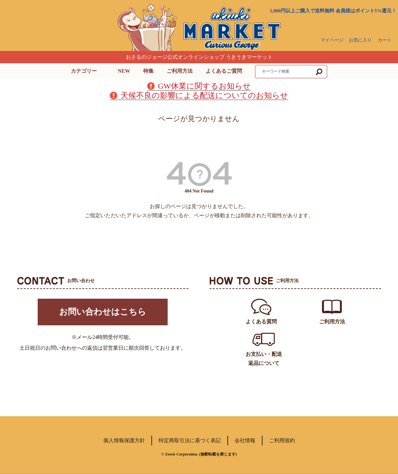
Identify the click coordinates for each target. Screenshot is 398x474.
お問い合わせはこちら (102, 313)
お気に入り (360, 40)
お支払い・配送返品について (264, 358)
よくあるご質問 (224, 71)
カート (385, 40)
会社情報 (245, 440)
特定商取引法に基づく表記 (190, 440)
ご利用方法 (180, 71)
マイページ (332, 40)
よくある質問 (261, 321)
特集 (148, 71)
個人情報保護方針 (124, 440)
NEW (124, 71)
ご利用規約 (282, 440)
